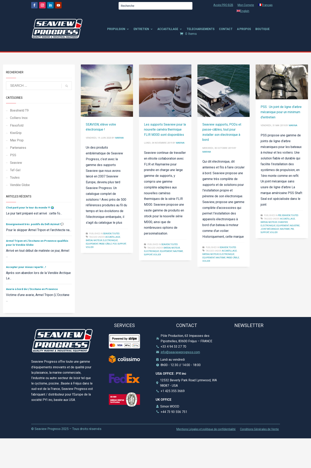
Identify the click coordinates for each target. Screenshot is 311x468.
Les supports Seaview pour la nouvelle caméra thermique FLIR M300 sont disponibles (165, 130)
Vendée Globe (20, 185)
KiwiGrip (16, 133)
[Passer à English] (243, 12)
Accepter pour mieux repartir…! (26, 267)
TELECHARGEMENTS (201, 29)
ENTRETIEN (141, 29)
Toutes (115, 233)
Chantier (283, 222)
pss (292, 229)
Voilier (89, 247)
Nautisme (178, 251)
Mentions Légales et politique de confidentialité (206, 429)
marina (119, 138)
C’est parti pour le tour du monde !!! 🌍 (30, 207)
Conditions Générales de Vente (259, 429)
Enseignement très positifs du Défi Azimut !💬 (35, 224)
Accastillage (112, 237)
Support (122, 244)
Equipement (92, 244)
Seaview (107, 233)
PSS (279, 215)
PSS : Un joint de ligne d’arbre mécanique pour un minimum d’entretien (281, 112)
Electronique (110, 240)
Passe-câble (105, 244)
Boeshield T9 (19, 110)
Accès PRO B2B (223, 5)
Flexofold (16, 125)
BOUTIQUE (262, 29)
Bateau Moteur (94, 240)
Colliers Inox (19, 118)
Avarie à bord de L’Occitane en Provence (32, 289)
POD (115, 244)
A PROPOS (244, 29)
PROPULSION (116, 29)
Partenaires (18, 148)
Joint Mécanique (270, 229)
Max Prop (17, 140)
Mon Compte (246, 5)
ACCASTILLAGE (167, 29)
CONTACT (226, 29)
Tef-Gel (15, 170)
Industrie (295, 225)
